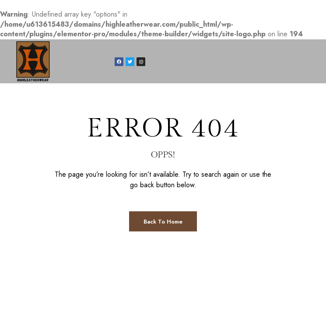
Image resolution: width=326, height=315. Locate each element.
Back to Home (163, 221)
